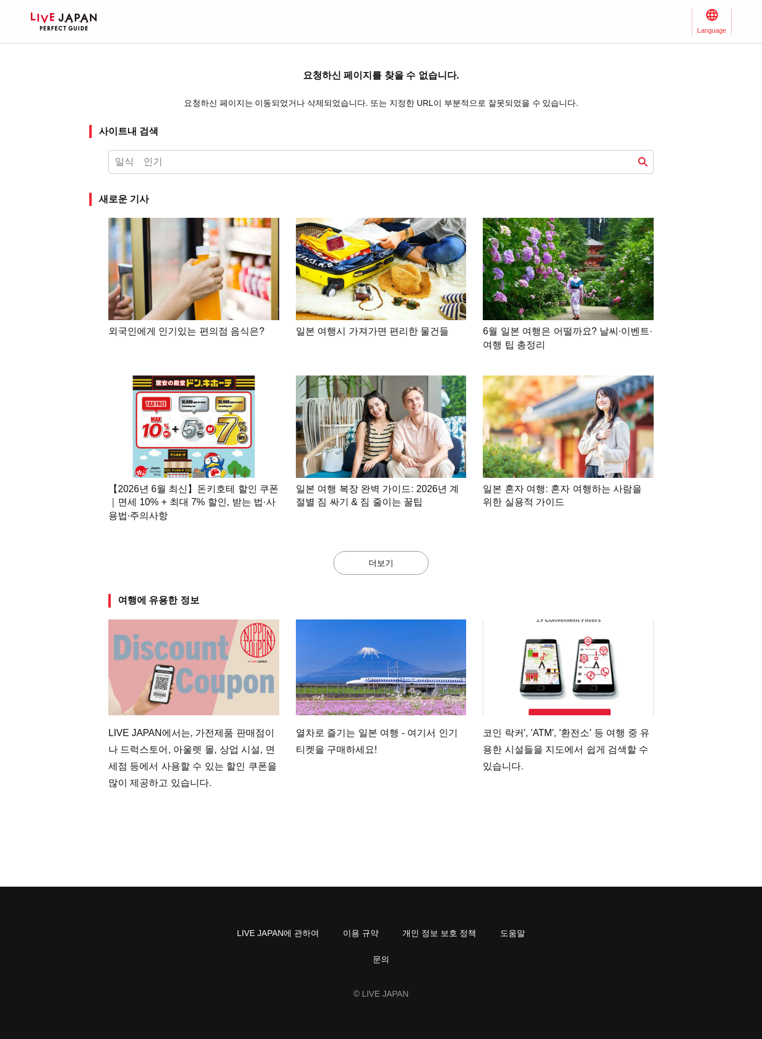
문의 (381, 959)
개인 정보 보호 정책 (439, 933)
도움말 (512, 933)
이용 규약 (361, 933)
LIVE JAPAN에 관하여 (278, 933)
